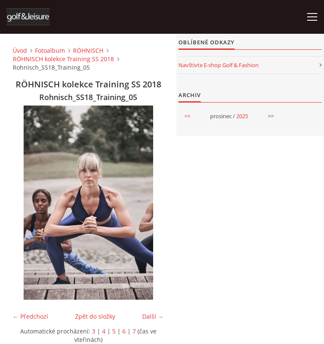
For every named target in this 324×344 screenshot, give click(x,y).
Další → (153, 316)
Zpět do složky (95, 316)
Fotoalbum (50, 50)
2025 (242, 116)
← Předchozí (30, 316)
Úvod (20, 50)
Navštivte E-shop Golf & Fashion (218, 65)
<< (187, 116)
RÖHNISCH (88, 50)
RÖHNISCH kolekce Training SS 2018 (63, 59)
